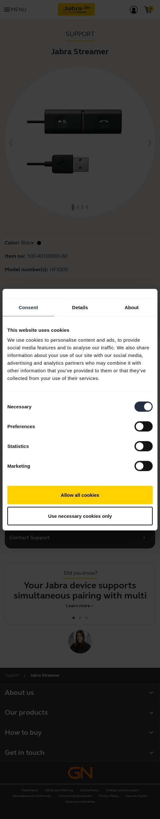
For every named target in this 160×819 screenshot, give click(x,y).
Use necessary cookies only (80, 515)
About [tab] (132, 307)
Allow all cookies (80, 495)
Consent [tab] (28, 307)
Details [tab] (80, 307)
